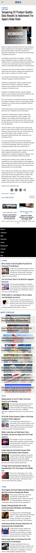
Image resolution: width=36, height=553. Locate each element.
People (2, 242)
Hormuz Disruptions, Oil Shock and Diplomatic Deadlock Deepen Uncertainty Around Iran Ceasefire (18, 378)
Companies (4, 232)
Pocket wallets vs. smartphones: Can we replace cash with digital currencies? (17, 296)
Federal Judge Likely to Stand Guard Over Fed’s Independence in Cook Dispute (16, 540)
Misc (2, 255)
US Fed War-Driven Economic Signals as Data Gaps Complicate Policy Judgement (17, 417)
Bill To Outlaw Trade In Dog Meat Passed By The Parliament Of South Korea (17, 264)
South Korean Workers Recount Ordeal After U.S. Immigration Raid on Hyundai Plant (17, 524)
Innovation (4, 239)
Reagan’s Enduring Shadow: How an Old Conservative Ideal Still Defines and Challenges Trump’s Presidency (16, 507)
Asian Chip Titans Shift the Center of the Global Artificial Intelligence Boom (17, 329)
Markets (3, 229)
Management (4, 246)
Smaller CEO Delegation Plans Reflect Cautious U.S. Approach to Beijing (18, 339)
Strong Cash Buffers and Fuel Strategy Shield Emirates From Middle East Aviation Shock (16, 319)
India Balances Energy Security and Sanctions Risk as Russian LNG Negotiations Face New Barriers (18, 388)
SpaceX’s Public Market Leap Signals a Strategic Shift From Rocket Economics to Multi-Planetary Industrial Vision (26, 217)
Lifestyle (3, 249)
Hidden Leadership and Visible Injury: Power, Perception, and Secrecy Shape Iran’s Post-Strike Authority (17, 434)
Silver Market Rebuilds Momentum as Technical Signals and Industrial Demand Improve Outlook (16, 369)
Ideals (18, 2)
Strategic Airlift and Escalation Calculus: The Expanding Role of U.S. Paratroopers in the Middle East (17, 468)
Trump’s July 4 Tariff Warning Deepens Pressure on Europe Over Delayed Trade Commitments (17, 349)
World (2, 252)
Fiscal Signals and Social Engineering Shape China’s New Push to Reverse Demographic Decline (18, 491)
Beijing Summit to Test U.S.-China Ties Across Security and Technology (16, 359)
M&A (2, 236)
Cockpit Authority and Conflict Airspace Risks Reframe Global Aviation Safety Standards (16, 451)
